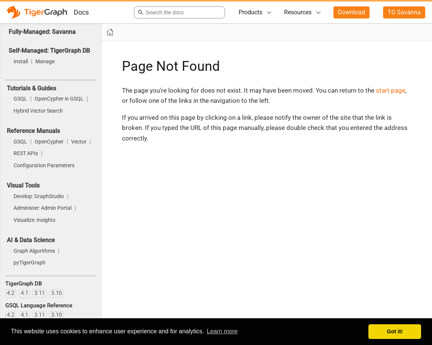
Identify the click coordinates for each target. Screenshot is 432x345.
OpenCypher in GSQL (59, 99)
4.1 (24, 293)
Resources (298, 12)
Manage (45, 61)
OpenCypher (49, 142)
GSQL (20, 99)
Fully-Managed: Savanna (42, 31)
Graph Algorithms (34, 251)
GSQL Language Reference (38, 305)
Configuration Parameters (44, 165)
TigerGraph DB (23, 283)
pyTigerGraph (30, 263)
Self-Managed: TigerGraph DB (49, 50)
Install (21, 61)
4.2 (10, 293)
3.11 (39, 293)
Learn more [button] (222, 331)
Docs (81, 12)
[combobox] (178, 12)
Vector (79, 142)
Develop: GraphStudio (39, 196)
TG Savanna (404, 12)
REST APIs (26, 153)
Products (250, 12)
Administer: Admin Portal (42, 208)
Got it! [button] (395, 331)
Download (351, 12)
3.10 (56, 293)
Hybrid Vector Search (38, 111)
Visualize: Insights (34, 220)
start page (390, 90)
